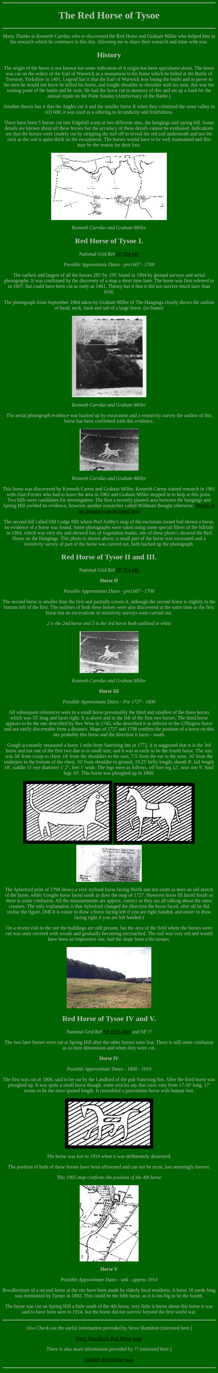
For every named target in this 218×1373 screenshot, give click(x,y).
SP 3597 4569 (117, 1031)
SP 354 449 (127, 254)
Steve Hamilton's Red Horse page (109, 1338)
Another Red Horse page (109, 1359)
